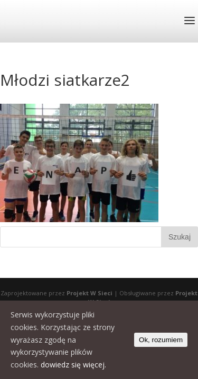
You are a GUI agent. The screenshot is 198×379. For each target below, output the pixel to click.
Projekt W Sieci (89, 293)
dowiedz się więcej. (73, 365)
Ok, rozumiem (161, 340)
